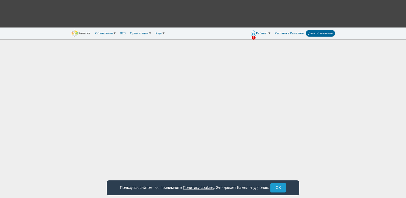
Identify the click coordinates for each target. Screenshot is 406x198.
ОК (278, 187)
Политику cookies (198, 187)
